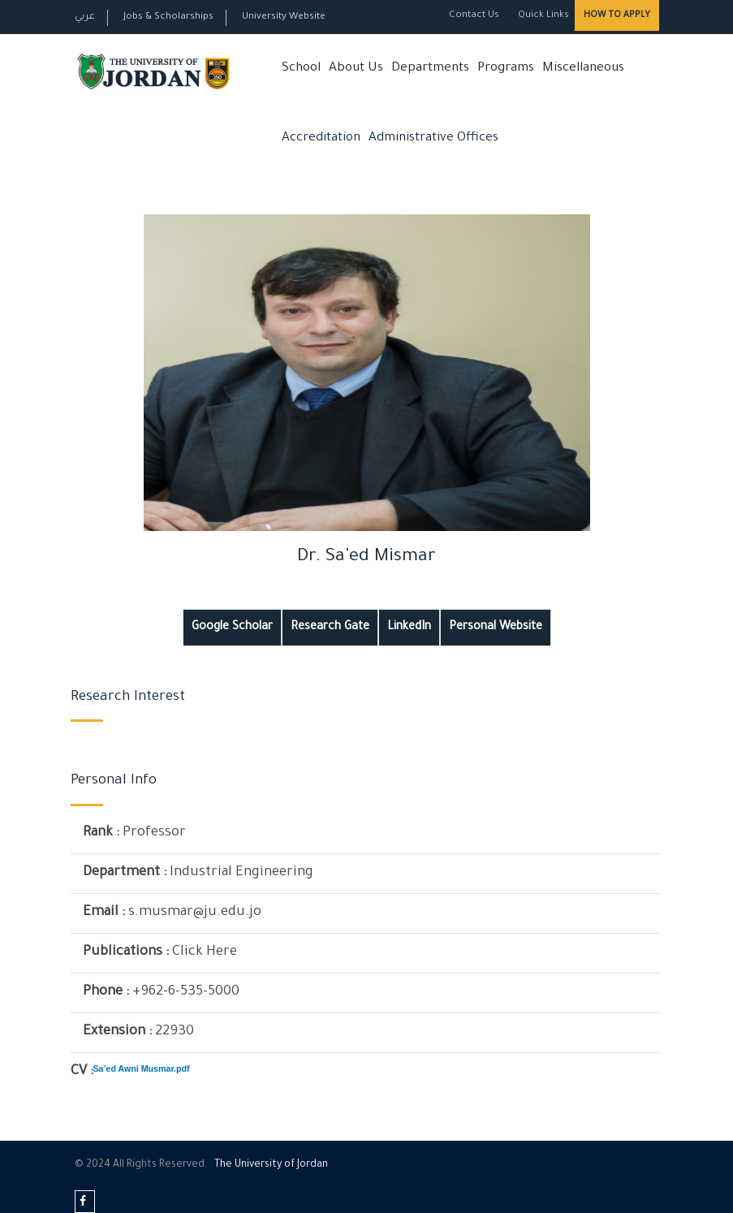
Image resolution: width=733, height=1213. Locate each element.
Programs (505, 69)
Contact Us (474, 16)
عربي (85, 17)
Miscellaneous (583, 69)
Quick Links (542, 16)
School (301, 69)
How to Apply (617, 15)
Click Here (204, 952)
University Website (284, 17)
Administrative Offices (433, 138)
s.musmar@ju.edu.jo (194, 913)
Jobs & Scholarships (168, 17)
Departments (430, 69)
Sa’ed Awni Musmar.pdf (141, 1068)
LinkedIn (409, 627)
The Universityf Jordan (271, 1165)
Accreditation (321, 138)
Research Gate (330, 627)
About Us (356, 69)
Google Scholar (232, 627)
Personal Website (495, 627)
